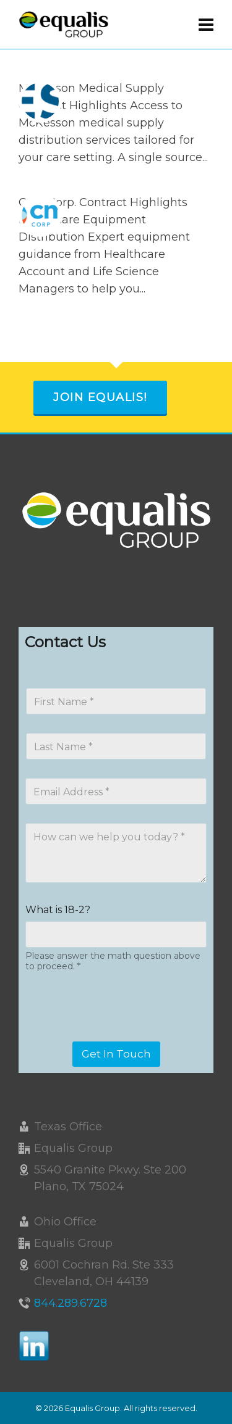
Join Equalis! (100, 397)
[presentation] (119, 1033)
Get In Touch (116, 1054)
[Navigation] (206, 24)
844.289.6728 (70, 1303)
